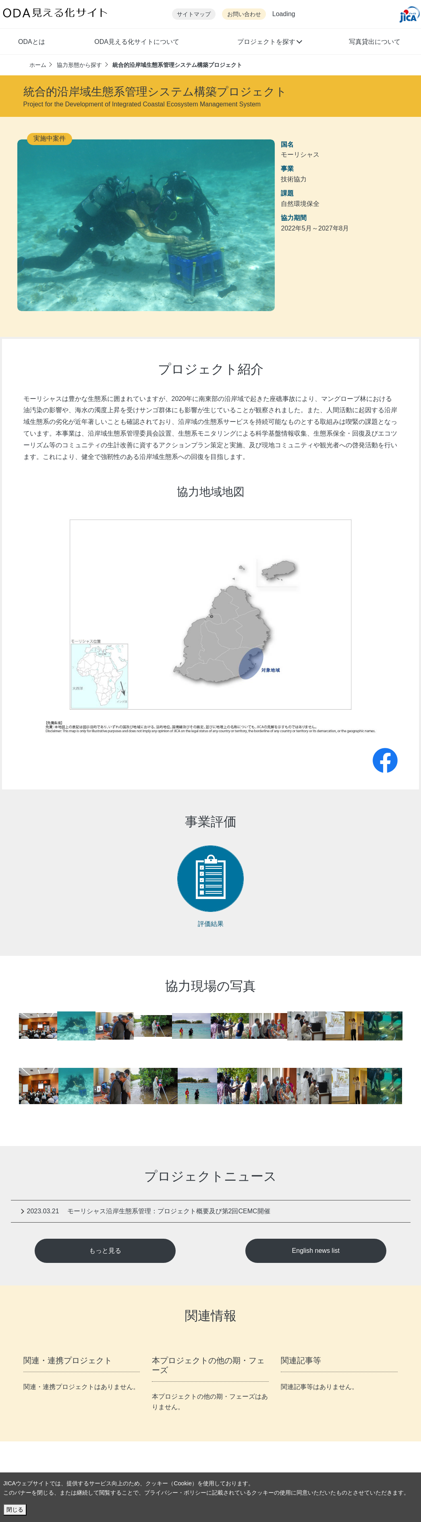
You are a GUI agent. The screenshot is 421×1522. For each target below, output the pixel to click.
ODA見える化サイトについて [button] (136, 41)
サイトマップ (194, 14)
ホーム (37, 65)
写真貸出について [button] (374, 41)
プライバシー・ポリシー (175, 1492)
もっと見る (105, 1250)
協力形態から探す (79, 65)
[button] (270, 43)
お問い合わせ (244, 14)
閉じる (14, 1509)
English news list (316, 1250)
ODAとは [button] (31, 41)
